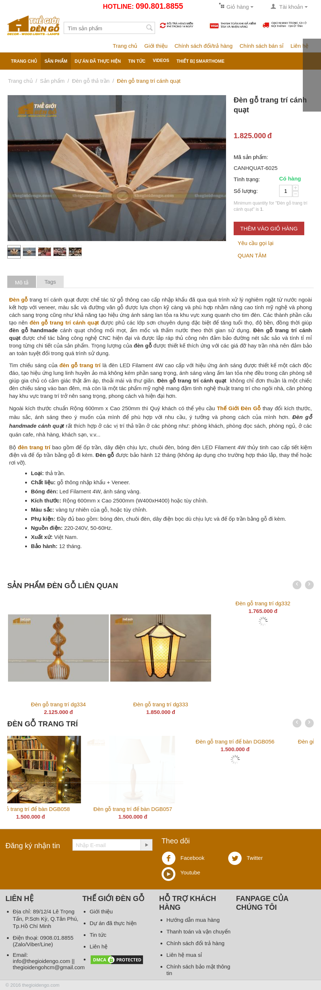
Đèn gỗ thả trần (91, 81)
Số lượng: (246, 191)
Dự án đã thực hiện (98, 61)
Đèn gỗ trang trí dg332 (262, 603)
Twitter (245, 858)
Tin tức (137, 61)
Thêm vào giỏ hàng (269, 228)
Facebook (183, 858)
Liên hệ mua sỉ (184, 955)
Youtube (181, 873)
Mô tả (21, 282)
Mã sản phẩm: (251, 157)
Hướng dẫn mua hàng (192, 920)
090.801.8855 (159, 6)
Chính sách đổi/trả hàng (203, 46)
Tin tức (98, 935)
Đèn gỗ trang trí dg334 (58, 704)
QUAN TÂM (252, 255)
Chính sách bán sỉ (261, 46)
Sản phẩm (55, 61)
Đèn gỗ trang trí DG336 (58, 809)
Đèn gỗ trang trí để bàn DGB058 (262, 809)
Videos (161, 60)
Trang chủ (125, 46)
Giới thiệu (156, 46)
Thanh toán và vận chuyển (198, 931)
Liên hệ (299, 46)
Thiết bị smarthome (201, 61)
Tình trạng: (247, 179)
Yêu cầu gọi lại (255, 243)
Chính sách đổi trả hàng (195, 943)
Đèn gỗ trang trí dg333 (160, 704)
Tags (50, 282)
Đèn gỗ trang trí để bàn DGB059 (160, 809)
